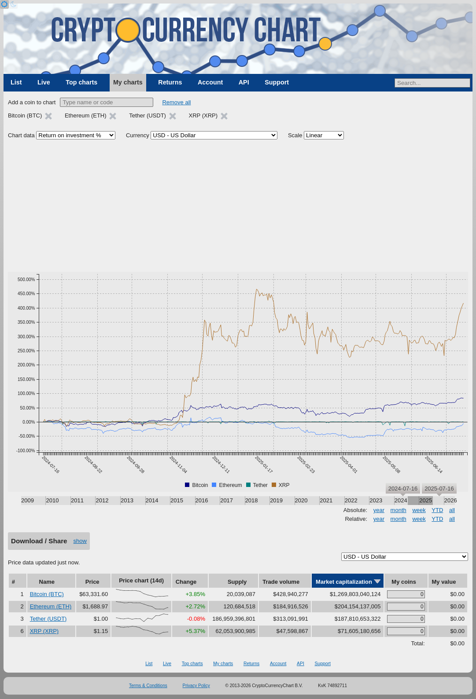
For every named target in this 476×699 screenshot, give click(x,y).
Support (277, 82)
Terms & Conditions (148, 685)
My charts (128, 82)
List (16, 82)
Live (43, 82)
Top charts (81, 82)
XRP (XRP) (44, 631)
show (80, 541)
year (378, 510)
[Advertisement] (238, 205)
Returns (170, 82)
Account (210, 82)
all (452, 510)
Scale (295, 135)
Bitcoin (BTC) (47, 594)
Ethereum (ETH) (51, 606)
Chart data (21, 135)
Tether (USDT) (48, 618)
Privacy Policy (196, 685)
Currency (137, 135)
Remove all (176, 102)
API (244, 82)
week (418, 510)
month (398, 510)
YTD (437, 510)
